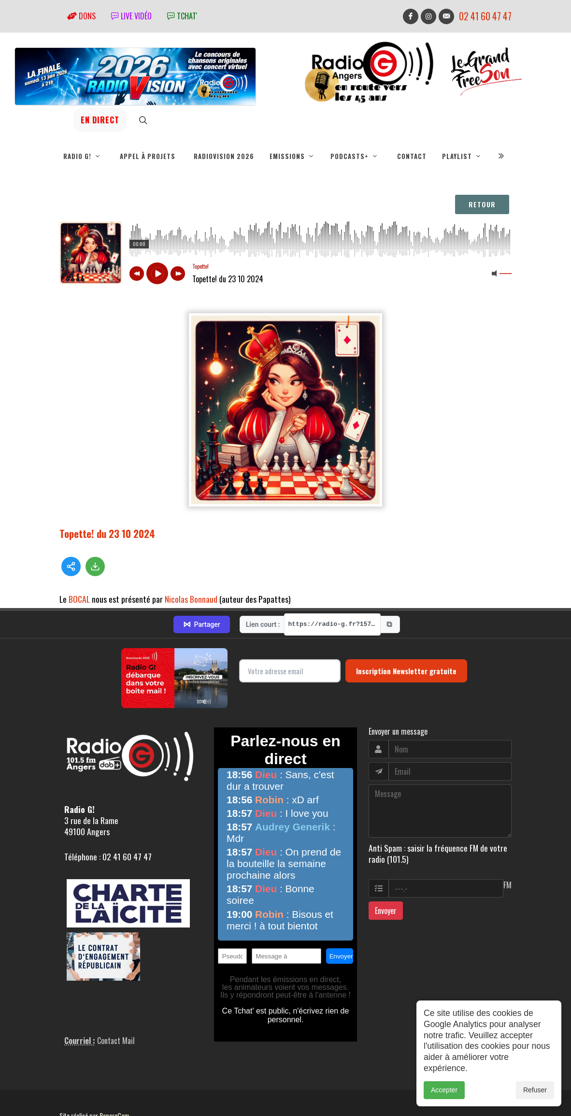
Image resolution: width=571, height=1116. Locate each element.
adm (69, 1087)
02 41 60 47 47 (485, 16)
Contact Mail (116, 1001)
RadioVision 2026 (224, 156)
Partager (201, 585)
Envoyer (386, 871)
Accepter (444, 1090)
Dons (81, 16)
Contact (412, 156)
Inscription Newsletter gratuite (406, 631)
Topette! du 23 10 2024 (107, 533)
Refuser (535, 1090)
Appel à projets (147, 156)
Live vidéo (131, 16)
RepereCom (114, 1076)
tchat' (182, 16)
